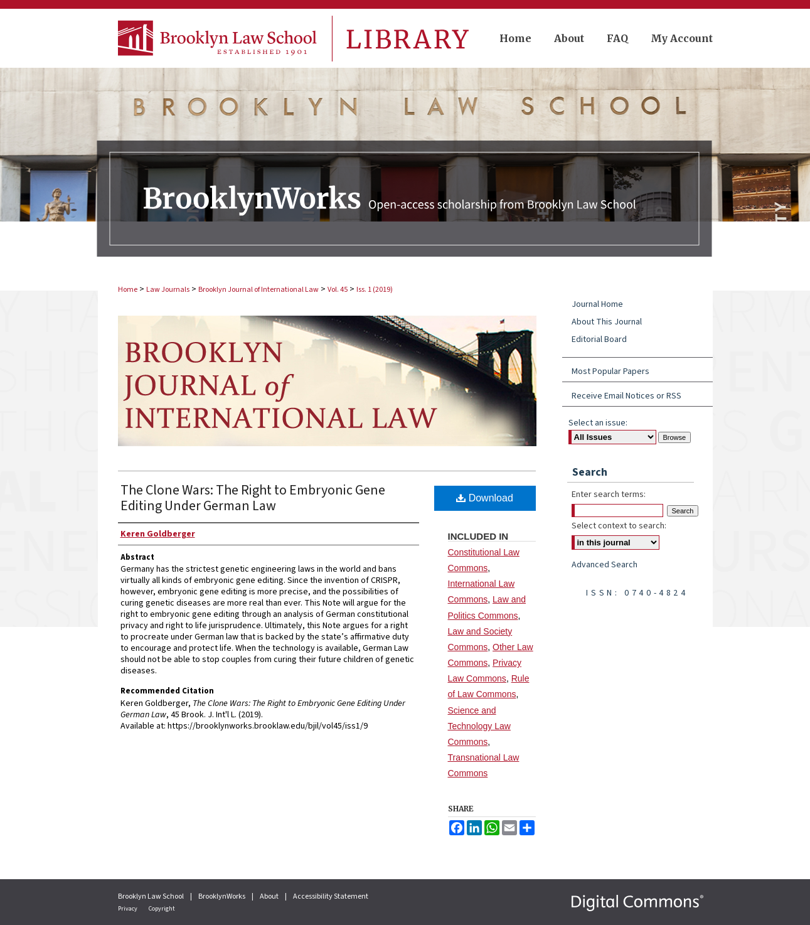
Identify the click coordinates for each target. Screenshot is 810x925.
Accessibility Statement (330, 896)
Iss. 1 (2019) (374, 289)
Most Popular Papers (610, 371)
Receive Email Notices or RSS (626, 396)
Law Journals (167, 289)
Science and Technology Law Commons (479, 726)
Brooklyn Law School (151, 896)
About (270, 896)
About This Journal (607, 322)
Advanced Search (604, 565)
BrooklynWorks (222, 896)
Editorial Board (599, 339)
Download (484, 498)
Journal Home (597, 304)
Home (127, 289)
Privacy (128, 908)
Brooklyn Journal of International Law (258, 289)
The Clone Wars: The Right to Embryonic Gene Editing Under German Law (252, 498)
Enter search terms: (609, 494)
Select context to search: (619, 526)
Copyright (162, 908)
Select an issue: (597, 423)
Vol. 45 (338, 289)
